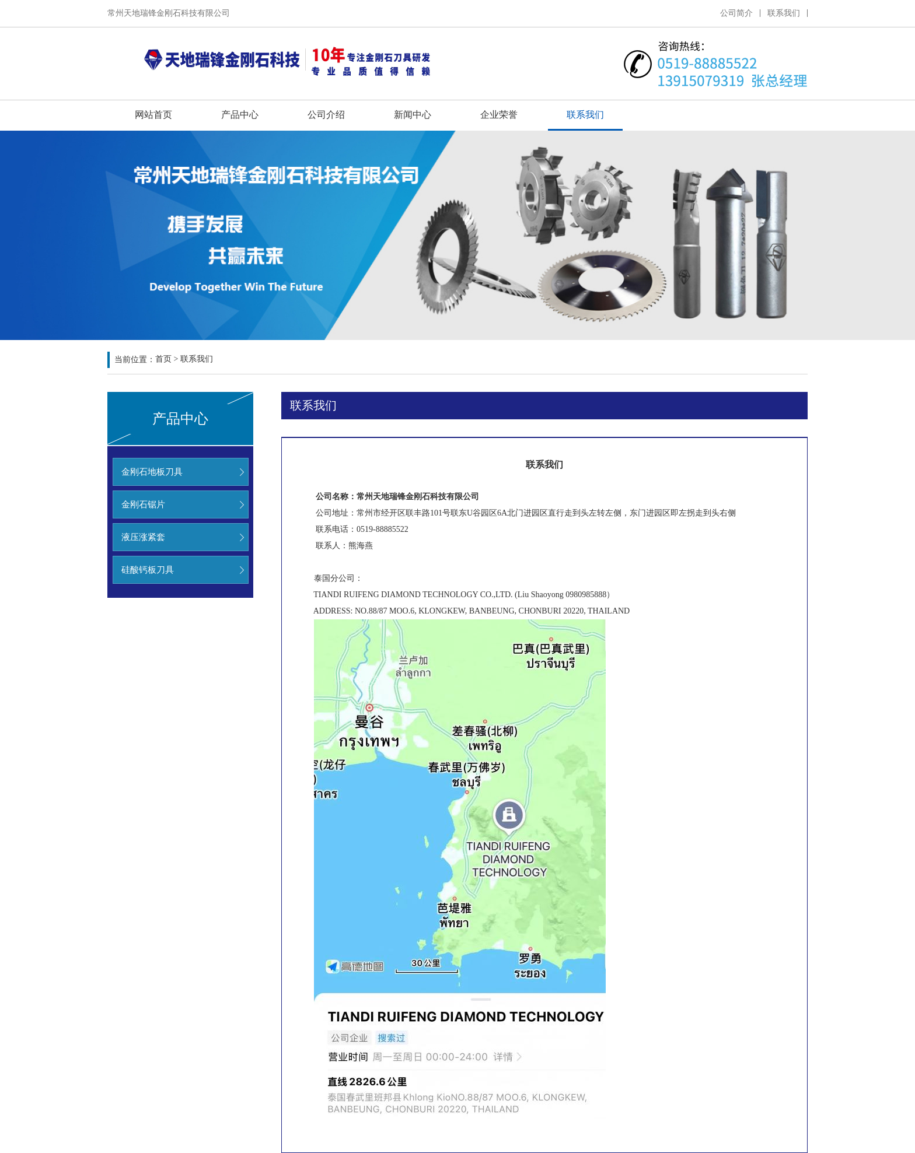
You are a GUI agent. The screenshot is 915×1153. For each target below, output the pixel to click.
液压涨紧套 (143, 537)
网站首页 (153, 115)
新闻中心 (412, 115)
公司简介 (736, 13)
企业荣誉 (499, 115)
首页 (163, 359)
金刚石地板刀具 (152, 471)
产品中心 (240, 115)
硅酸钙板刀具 (147, 569)
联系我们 (783, 13)
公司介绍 (326, 115)
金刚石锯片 (143, 504)
